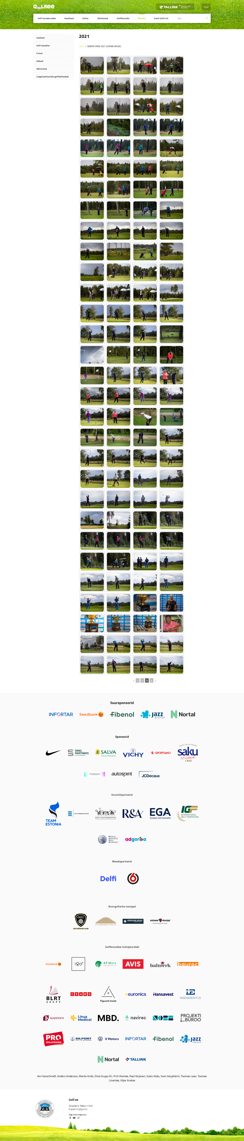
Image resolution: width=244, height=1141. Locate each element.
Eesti (206, 7)
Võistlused (102, 18)
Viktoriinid (41, 68)
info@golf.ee (81, 1109)
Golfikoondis (123, 18)
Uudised (55, 38)
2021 (81, 46)
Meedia (141, 18)
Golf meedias (43, 45)
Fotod (55, 53)
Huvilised (69, 18)
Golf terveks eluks (47, 18)
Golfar (85, 18)
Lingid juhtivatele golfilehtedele (52, 76)
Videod (55, 61)
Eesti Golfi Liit (161, 18)
